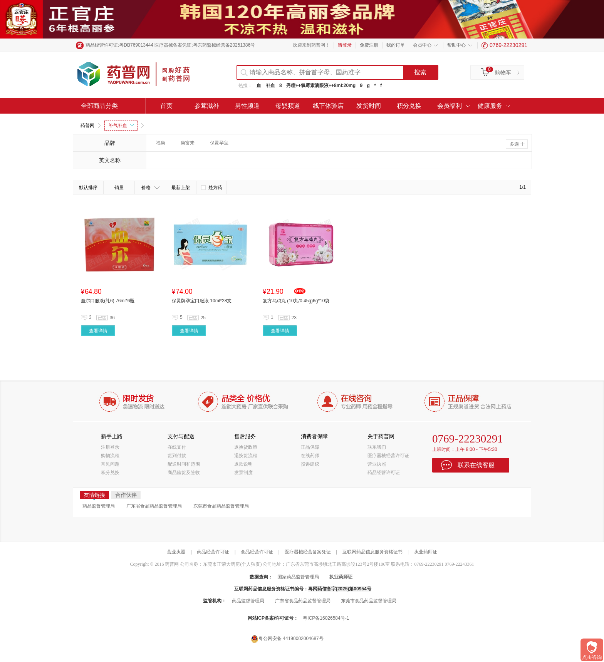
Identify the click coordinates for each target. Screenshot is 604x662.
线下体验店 (328, 105)
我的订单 (395, 45)
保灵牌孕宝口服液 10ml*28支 (202, 300)
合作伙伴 (126, 495)
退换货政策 (245, 447)
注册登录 (110, 447)
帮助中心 (456, 45)
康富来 (188, 143)
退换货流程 (245, 455)
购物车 (503, 72)
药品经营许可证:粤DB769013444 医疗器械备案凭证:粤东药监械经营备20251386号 (170, 45)
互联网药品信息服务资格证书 (372, 552)
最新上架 (180, 187)
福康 (160, 143)
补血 (270, 85)
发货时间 (368, 105)
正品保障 (310, 447)
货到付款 (177, 455)
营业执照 (376, 464)
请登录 (345, 45)
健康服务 (490, 105)
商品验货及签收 (184, 472)
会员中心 (422, 45)
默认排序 (88, 187)
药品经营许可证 (383, 472)
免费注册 (369, 45)
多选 (517, 144)
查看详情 (98, 331)
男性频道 (247, 105)
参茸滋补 (207, 105)
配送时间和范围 (184, 464)
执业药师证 (425, 552)
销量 (119, 187)
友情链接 (94, 495)
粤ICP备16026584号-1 (326, 618)
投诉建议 (310, 464)
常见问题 (110, 464)
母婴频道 (287, 105)
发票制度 (243, 472)
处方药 (211, 187)
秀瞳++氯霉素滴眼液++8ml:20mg (321, 85)
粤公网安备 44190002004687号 (287, 638)
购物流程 (110, 455)
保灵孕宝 (219, 143)
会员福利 (449, 105)
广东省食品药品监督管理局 (154, 506)
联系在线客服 (476, 465)
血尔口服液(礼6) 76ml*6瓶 (107, 300)
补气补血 (121, 125)
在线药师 (310, 455)
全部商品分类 (99, 105)
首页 (166, 105)
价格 (150, 187)
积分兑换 (409, 105)
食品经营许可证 (257, 552)
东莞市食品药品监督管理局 (221, 506)
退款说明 (243, 464)
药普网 (87, 125)
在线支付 (177, 447)
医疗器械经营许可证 (388, 455)
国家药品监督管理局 (298, 577)
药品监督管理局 (98, 506)
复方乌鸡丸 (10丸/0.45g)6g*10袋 (296, 300)
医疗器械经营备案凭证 (308, 552)
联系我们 (376, 447)
